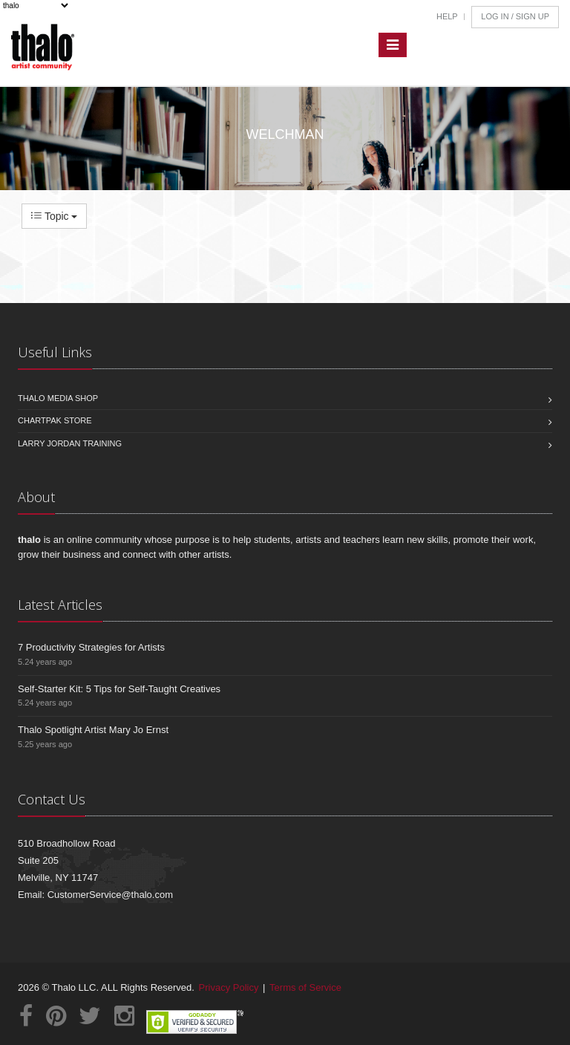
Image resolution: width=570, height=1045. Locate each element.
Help (447, 16)
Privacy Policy (229, 987)
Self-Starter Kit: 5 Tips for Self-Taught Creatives (119, 688)
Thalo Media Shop (58, 398)
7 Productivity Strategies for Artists (91, 647)
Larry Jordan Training (70, 443)
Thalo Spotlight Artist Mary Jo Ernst (93, 729)
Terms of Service (305, 987)
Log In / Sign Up (515, 16)
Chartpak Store (55, 420)
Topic (54, 216)
